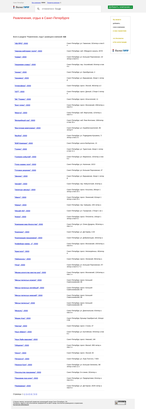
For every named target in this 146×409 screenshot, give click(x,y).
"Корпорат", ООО (21, 232)
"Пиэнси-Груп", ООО (23, 365)
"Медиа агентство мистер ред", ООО (30, 272)
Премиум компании (53, 2)
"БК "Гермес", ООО (22, 99)
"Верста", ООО (20, 113)
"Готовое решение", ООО (25, 170)
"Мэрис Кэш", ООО (22, 318)
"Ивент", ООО (20, 197)
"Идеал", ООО (20, 205)
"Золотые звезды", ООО (24, 190)
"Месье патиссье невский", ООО (28, 295)
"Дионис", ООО (21, 176)
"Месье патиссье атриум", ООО (28, 280)
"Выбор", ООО (20, 136)
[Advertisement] (58, 28)
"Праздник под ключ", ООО (26, 378)
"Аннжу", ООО (20, 72)
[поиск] (67, 8)
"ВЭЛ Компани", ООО (23, 143)
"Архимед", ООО (21, 78)
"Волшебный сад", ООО (24, 120)
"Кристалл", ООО (21, 251)
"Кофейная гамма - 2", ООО (26, 244)
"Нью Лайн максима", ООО (26, 339)
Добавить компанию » (120, 7)
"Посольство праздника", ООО (27, 372)
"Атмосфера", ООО (22, 86)
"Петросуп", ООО (21, 359)
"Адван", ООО (20, 57)
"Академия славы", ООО (25, 65)
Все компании (36, 2)
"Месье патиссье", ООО (24, 303)
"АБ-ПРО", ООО (21, 43)
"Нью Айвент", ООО (23, 332)
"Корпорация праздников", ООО (28, 238)
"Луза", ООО (19, 265)
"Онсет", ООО (20, 353)
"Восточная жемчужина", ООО (27, 128)
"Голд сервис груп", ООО (25, 164)
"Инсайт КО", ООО (22, 211)
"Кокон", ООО (20, 217)
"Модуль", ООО (21, 311)
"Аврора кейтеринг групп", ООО (28, 51)
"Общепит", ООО (21, 345)
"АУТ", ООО (19, 92)
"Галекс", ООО (20, 149)
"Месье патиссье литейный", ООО (29, 288)
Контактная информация (21, 404)
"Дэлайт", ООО (20, 184)
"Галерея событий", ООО (25, 157)
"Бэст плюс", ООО (22, 105)
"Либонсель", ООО (22, 259)
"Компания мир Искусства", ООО (28, 224)
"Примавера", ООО (22, 386)
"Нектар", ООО (20, 326)
